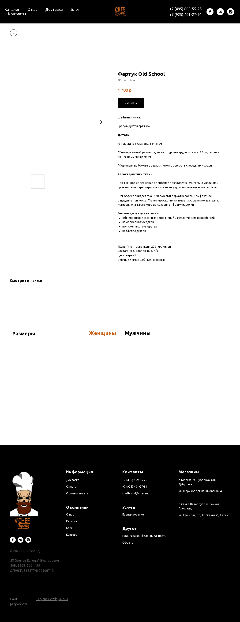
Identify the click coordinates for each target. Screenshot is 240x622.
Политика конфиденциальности (144, 535)
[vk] (220, 11)
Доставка (54, 9)
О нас (32, 9)
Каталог (12, 9)
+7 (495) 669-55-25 (185, 9)
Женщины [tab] (102, 333)
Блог (75, 9)
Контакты (17, 14)
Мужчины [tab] (138, 333)
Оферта (127, 542)
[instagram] (230, 11)
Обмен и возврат (78, 493)
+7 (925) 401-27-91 (185, 14)
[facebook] (210, 11)
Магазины (189, 472)
